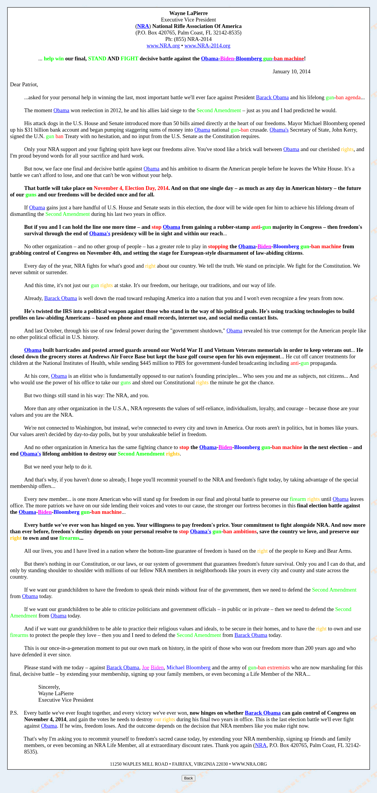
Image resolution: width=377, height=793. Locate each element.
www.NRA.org (163, 45)
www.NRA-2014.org (207, 45)
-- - (252, 58)
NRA (143, 26)
